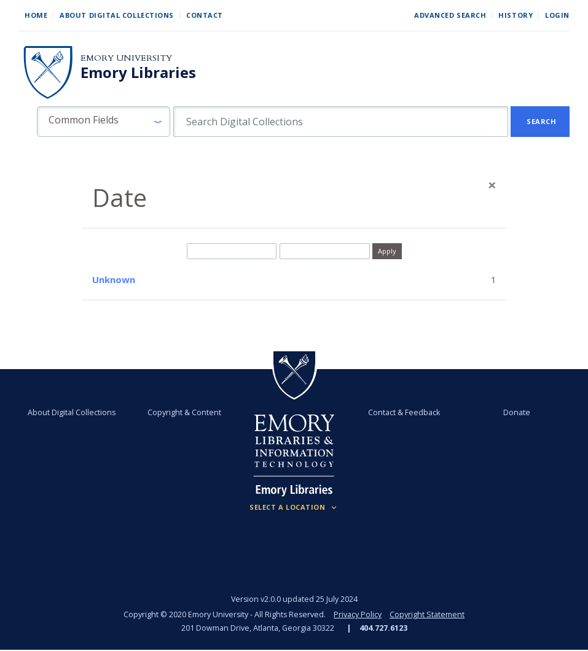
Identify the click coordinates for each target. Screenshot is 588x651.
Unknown (113, 279)
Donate (516, 412)
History (515, 15)
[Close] (492, 185)
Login (557, 15)
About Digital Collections (117, 15)
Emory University (126, 58)
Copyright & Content (184, 412)
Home (36, 15)
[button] (103, 121)
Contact (204, 15)
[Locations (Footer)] (294, 507)
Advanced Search (450, 15)
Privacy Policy (358, 614)
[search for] (340, 121)
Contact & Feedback (404, 412)
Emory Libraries (138, 72)
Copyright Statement (427, 614)
